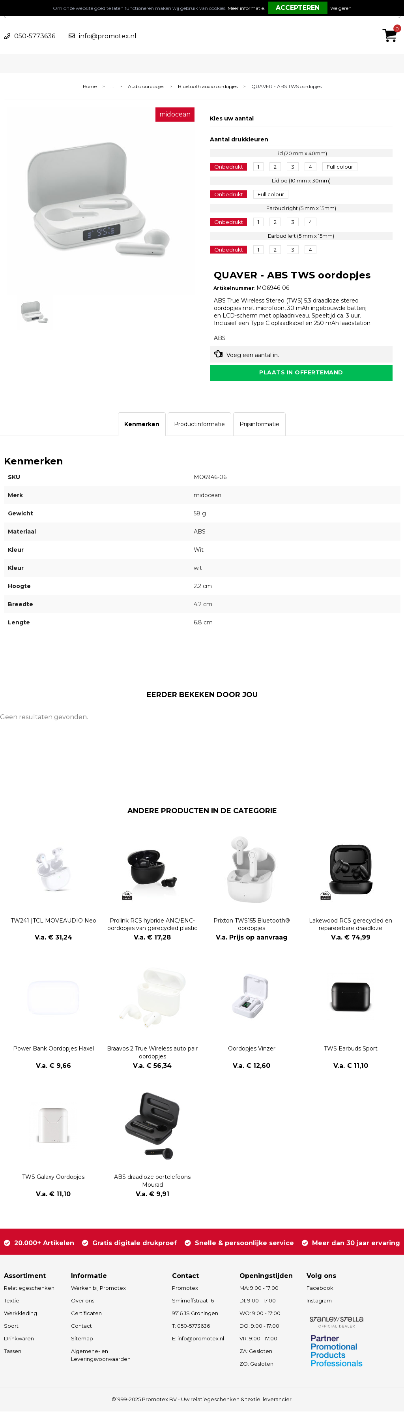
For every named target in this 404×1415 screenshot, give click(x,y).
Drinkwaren (19, 1342)
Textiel (12, 1304)
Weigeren (341, 8)
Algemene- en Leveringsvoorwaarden (101, 1358)
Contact (81, 1329)
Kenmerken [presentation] (141, 428)
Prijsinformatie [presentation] (259, 428)
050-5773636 (34, 36)
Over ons (82, 1304)
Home (90, 86)
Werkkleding (20, 1317)
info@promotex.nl (108, 36)
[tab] (142, 428)
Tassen (12, 1354)
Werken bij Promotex (98, 1291)
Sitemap (82, 1342)
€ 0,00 (392, 24)
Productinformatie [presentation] (199, 428)
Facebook (320, 1291)
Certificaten (86, 1317)
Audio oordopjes (146, 86)
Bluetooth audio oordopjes (208, 86)
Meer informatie (246, 8)
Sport (11, 1329)
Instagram (319, 1304)
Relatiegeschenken (29, 1291)
